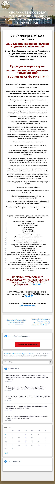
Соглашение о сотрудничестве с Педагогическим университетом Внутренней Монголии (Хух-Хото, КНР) (26, 412)
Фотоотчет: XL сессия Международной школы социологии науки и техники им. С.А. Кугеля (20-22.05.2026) (26, 422)
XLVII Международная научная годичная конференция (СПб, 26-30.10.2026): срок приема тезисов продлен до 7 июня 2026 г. (26, 393)
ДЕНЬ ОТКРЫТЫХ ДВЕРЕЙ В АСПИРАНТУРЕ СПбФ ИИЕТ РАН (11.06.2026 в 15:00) (28, 403)
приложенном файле (27, 310)
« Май (6, 458)
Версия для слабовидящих (27, 349)
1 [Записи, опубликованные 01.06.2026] (5, 439)
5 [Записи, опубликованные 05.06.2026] (31, 439)
